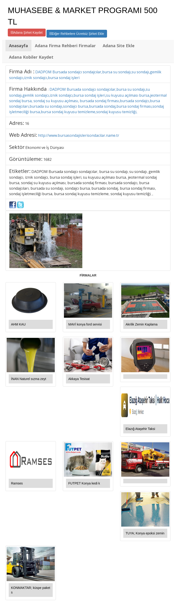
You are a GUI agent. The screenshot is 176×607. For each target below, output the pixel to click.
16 (27, 123)
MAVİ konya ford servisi (85, 324)
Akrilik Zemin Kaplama (141, 324)
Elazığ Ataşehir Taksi (140, 429)
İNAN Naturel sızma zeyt (28, 379)
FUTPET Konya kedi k (84, 483)
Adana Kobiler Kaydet (31, 57)
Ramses (17, 483)
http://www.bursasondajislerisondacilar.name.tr (78, 135)
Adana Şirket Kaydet (27, 32)
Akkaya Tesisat (79, 379)
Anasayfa (18, 45)
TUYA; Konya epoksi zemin (145, 533)
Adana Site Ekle (119, 45)
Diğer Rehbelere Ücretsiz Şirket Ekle (77, 34)
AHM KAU (18, 324)
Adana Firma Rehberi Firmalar (65, 45)
